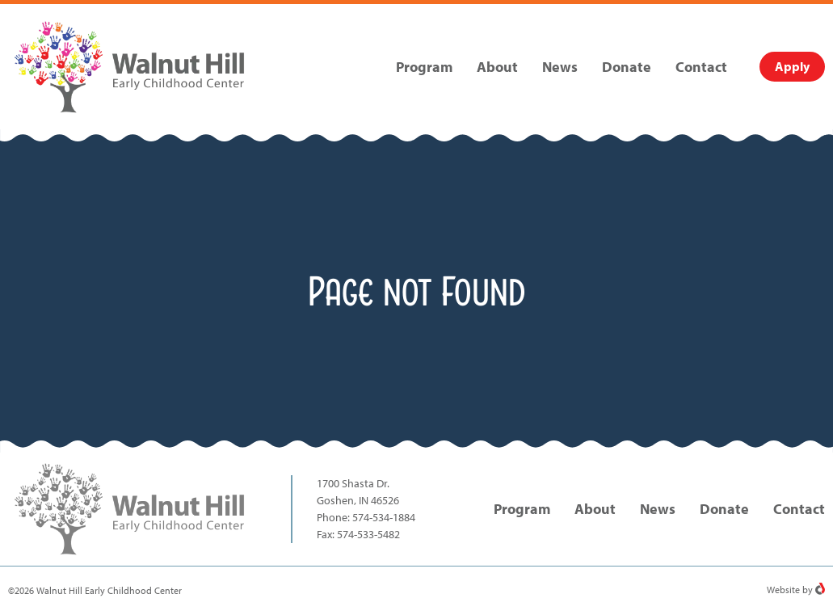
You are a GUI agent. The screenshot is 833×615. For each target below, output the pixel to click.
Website (783, 589)
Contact (701, 66)
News (560, 66)
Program (424, 66)
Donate (626, 66)
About (497, 66)
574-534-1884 (383, 517)
